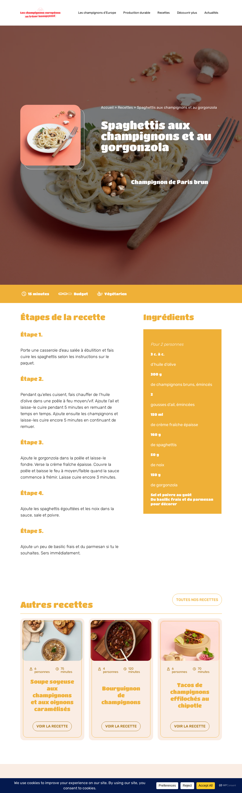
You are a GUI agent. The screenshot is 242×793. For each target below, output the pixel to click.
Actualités (211, 12)
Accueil (107, 107)
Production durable (136, 12)
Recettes (163, 12)
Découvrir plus (187, 12)
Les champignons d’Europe (97, 12)
